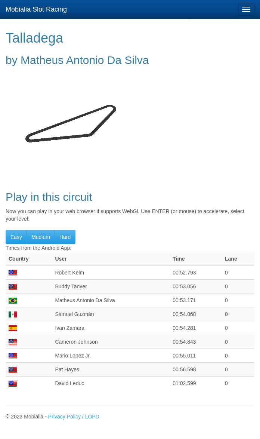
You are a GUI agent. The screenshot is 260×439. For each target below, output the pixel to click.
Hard (65, 237)
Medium (40, 237)
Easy (16, 237)
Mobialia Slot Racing (36, 9)
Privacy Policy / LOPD (73, 417)
